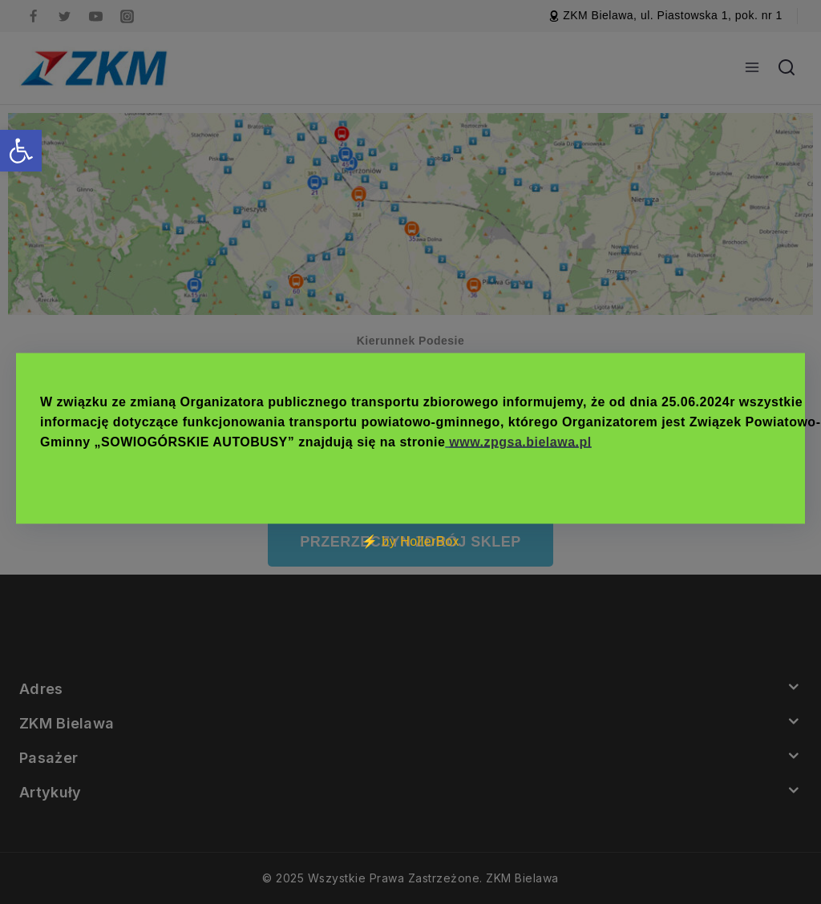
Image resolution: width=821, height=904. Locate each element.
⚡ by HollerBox (410, 541)
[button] (21, 151)
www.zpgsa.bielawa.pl (520, 442)
